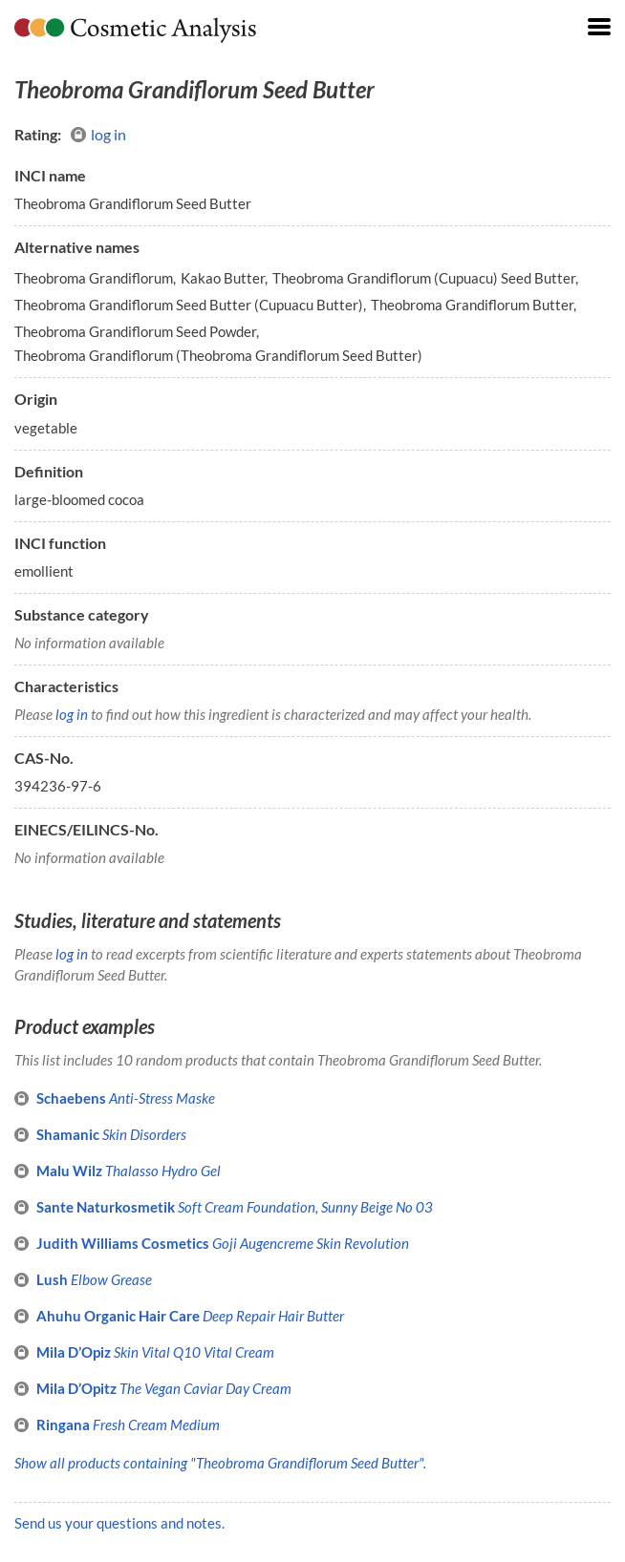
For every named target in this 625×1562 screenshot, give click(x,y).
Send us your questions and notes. (119, 1522)
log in (98, 134)
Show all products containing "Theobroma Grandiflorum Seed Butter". (220, 1462)
